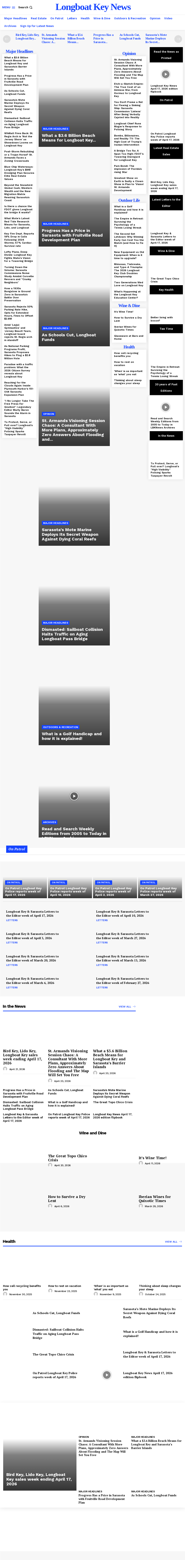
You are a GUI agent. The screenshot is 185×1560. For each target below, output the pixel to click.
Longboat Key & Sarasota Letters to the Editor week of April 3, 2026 (32, 936)
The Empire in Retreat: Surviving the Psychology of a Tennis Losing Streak (128, 223)
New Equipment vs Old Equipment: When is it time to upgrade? (129, 255)
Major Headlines (55, 128)
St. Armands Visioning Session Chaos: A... (53, 38)
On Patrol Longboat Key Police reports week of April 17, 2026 (165, 136)
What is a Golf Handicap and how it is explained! (72, 736)
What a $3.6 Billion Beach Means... (76, 38)
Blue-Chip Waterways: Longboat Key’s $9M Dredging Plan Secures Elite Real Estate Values (19, 173)
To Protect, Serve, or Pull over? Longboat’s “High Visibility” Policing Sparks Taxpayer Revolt (18, 428)
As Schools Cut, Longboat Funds (130, 36)
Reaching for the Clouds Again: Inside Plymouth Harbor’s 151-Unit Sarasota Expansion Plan (19, 388)
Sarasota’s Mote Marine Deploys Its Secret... (156, 38)
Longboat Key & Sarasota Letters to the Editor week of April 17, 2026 (163, 238)
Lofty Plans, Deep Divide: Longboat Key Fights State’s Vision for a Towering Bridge (18, 256)
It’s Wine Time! (123, 311)
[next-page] (178, 39)
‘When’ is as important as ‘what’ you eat (128, 373)
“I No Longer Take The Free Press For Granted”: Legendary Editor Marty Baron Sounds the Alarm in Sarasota (19, 408)
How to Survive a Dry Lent (66, 1198)
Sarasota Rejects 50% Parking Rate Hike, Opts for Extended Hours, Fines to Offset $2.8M (18, 312)
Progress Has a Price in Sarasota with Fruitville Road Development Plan (18, 80)
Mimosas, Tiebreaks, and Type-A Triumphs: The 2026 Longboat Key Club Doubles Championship (128, 270)
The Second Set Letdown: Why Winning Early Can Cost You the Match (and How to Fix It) (129, 240)
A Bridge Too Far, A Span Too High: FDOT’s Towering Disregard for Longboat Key (129, 155)
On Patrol (13, 882)
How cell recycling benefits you (126, 355)
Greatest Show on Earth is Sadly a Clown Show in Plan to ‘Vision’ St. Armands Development (129, 184)
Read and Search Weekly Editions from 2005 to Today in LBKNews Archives (74, 833)
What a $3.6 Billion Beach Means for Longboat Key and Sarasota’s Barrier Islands (16, 63)
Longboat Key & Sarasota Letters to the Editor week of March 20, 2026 (32, 958)
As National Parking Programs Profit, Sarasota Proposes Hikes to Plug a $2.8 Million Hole (17, 352)
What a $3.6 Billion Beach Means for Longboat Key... (69, 138)
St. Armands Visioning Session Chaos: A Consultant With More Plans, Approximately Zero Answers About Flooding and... (73, 430)
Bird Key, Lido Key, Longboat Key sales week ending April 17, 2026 (164, 187)
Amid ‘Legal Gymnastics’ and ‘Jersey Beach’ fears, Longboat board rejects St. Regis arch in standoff (18, 332)
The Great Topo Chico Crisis (165, 280)
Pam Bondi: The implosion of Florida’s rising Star (128, 169)
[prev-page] (7, 39)
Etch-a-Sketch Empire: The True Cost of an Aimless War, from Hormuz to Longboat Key (128, 90)
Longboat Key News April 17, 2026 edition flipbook (164, 88)
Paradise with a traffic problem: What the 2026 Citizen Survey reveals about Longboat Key (18, 370)
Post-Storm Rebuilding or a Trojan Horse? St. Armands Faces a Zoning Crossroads (19, 156)
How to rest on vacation (124, 363)
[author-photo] (5, 1069)
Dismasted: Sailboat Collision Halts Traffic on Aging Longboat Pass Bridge (18, 123)
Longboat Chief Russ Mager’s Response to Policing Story (128, 126)
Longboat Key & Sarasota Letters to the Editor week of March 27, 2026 (122, 936)
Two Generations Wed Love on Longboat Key (128, 284)
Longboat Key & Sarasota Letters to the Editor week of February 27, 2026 (122, 980)
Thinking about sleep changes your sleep (128, 382)
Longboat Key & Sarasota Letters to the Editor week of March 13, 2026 (122, 958)
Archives (49, 822)
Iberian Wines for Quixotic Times (125, 328)
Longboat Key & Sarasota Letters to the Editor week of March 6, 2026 (32, 980)
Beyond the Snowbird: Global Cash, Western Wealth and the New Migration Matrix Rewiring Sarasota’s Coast (18, 193)
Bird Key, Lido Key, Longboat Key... (27, 36)
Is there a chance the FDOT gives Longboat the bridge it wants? (18, 209)
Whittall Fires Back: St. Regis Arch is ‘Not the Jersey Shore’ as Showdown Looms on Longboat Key (18, 139)
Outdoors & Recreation (60, 727)
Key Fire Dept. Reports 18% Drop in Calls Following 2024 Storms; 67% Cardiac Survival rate (19, 239)
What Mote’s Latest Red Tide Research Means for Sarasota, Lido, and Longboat (17, 223)
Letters (12, 920)
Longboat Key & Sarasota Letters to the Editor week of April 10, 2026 (122, 913)
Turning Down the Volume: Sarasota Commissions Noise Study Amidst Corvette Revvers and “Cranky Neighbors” (19, 275)
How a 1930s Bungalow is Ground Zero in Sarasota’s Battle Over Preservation (17, 294)
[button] (25, 7)
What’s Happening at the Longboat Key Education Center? (127, 294)
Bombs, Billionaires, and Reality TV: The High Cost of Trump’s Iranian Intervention (127, 140)
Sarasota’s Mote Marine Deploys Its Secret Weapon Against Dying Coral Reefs (17, 106)
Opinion (48, 413)
